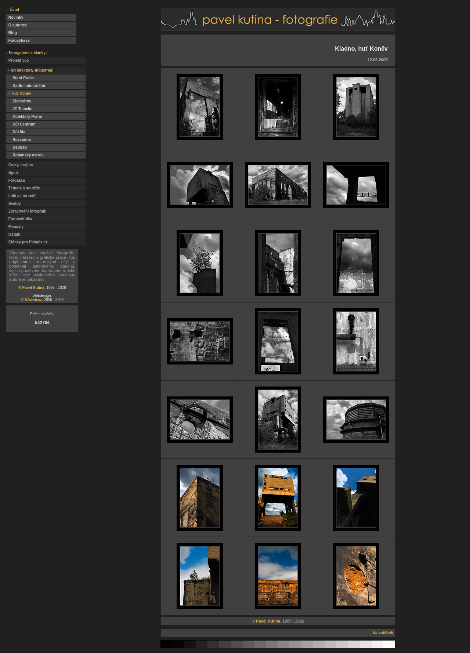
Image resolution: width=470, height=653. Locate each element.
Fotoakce (15, 180)
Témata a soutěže (23, 188)
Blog (11, 33)
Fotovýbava (18, 41)
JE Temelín (19, 109)
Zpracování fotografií (26, 211)
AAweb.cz (33, 300)
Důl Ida (15, 132)
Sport (12, 173)
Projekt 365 (17, 60)
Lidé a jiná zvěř (21, 196)
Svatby (13, 204)
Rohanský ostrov (25, 155)
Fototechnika (19, 219)
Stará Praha (20, 78)
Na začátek (382, 633)
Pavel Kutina (33, 288)
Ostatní (14, 234)
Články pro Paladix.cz (27, 242)
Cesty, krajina (19, 165)
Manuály (15, 227)
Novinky (14, 17)
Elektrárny (18, 101)
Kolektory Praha (24, 117)
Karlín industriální (25, 86)
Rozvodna (18, 140)
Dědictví (17, 147)
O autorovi (17, 25)
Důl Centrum (21, 124)
